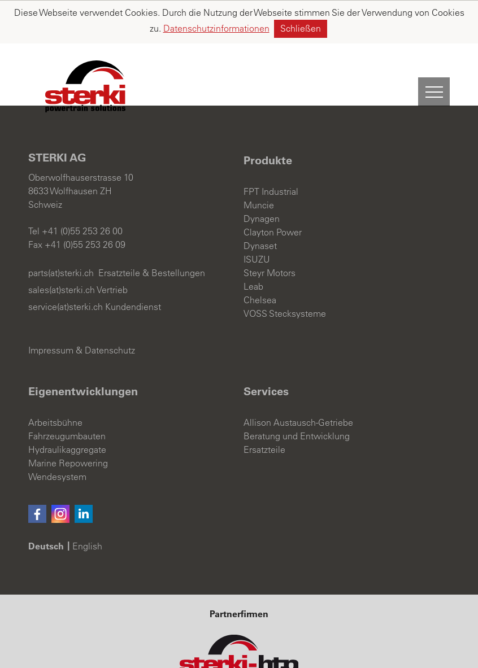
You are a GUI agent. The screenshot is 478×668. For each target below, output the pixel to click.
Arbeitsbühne (55, 379)
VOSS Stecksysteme (285, 270)
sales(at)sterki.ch (61, 246)
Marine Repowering (68, 420)
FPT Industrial (271, 148)
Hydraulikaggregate (67, 406)
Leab (253, 243)
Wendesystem (57, 433)
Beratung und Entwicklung (297, 393)
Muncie (259, 162)
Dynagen (262, 175)
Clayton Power (273, 189)
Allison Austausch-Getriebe (298, 379)
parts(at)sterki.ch (61, 229)
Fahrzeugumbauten (67, 393)
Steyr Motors (270, 229)
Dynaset (260, 202)
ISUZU (257, 216)
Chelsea (260, 256)
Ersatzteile (264, 406)
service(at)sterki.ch (65, 263)
